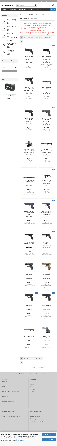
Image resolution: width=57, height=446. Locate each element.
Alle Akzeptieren (49, 434)
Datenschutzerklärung (20, 440)
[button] (38, 1)
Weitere (39, 9)
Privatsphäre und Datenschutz (8, 401)
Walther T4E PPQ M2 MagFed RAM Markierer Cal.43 (29, 274)
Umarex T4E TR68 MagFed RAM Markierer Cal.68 (46, 58)
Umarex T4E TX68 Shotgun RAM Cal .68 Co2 (29, 336)
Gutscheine (4, 384)
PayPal (31, 414)
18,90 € (9, 99)
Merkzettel (52, 1)
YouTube (53, 9)
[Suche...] (17, 5)
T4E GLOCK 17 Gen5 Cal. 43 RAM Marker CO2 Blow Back (46, 120)
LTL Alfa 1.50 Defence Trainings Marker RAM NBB (29, 213)
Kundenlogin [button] (44, 1)
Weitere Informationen (49, 443)
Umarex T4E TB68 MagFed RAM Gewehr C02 (46, 89)
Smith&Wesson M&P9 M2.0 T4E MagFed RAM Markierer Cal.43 (46, 305)
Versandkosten (5, 389)
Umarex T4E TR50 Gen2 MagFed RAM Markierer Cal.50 (29, 58)
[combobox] (30, 37)
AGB (3, 399)
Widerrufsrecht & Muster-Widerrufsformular (11, 391)
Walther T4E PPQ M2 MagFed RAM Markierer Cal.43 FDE (46, 274)
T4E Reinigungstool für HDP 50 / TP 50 (29, 181)
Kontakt (3, 386)
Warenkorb (32, 386)
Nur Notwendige (49, 439)
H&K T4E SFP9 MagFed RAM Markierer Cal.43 (29, 305)
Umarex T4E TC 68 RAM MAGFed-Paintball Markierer (46, 182)
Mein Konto (32, 389)
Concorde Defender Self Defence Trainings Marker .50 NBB (46, 213)
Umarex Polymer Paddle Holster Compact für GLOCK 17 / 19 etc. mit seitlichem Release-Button (46, 336)
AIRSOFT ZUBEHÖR (12, 9)
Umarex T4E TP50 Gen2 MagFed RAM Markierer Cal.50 (29, 120)
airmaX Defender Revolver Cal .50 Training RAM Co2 (46, 244)
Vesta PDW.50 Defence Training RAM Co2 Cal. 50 (29, 244)
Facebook (32, 384)
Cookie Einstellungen (6, 404)
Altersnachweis (5, 396)
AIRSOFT (4, 9)
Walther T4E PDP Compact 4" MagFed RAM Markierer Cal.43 (29, 89)
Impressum (4, 381)
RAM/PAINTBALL (22, 9)
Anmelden (9, 71)
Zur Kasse (32, 391)
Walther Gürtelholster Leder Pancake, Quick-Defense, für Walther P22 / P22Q (29, 151)
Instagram (32, 382)
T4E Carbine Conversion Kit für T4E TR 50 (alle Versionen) (46, 151)
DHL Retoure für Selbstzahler (8, 394)
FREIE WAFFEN (31, 9)
